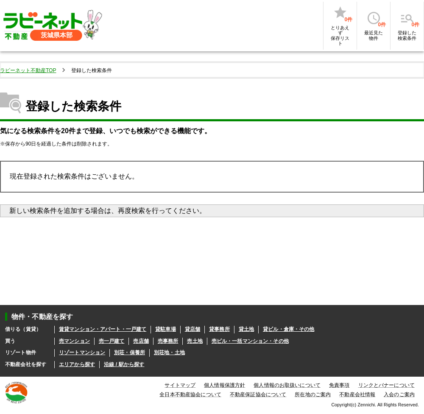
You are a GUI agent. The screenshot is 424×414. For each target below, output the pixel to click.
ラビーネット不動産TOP (28, 70)
